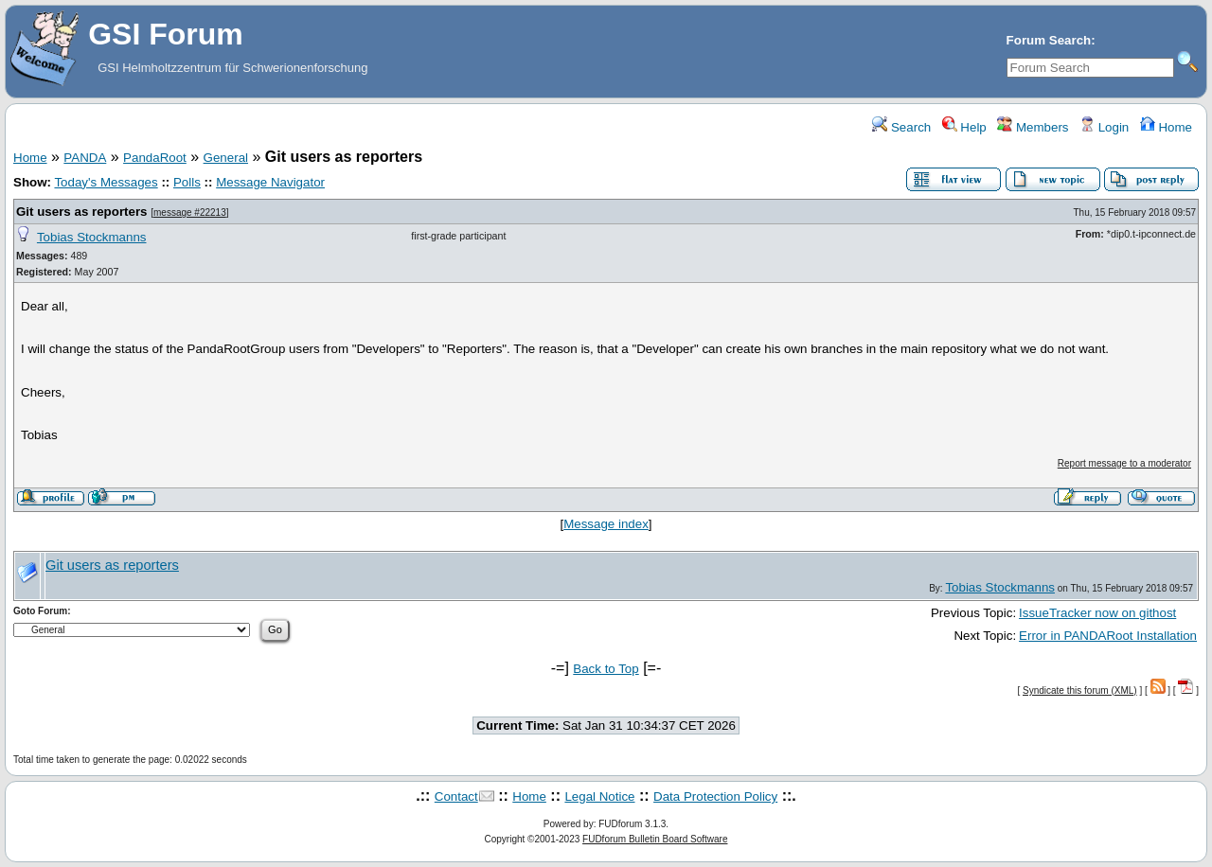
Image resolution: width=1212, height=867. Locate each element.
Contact (456, 796)
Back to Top (605, 669)
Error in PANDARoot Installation (1108, 635)
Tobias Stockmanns (92, 237)
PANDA (84, 157)
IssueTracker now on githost (1097, 613)
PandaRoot (155, 157)
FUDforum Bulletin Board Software (654, 839)
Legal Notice (599, 796)
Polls (187, 182)
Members (1032, 127)
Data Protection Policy (715, 796)
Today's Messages (105, 182)
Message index (606, 524)
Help (964, 127)
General (226, 157)
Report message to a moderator (1124, 463)
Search (901, 127)
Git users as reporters (82, 211)
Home (1166, 127)
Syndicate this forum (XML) (1080, 690)
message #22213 (189, 212)
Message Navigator (270, 182)
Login (1104, 127)
